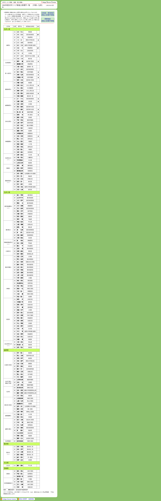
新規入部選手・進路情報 (26, 499)
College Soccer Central (9, 499)
